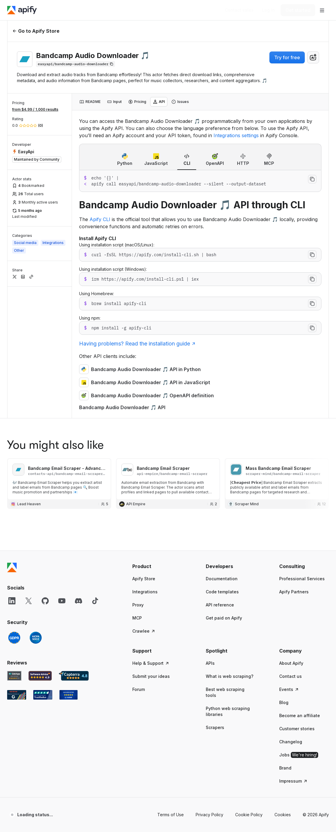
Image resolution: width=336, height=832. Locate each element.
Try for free (287, 57)
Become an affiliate (299, 583)
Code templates (222, 459)
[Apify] (22, 10)
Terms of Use (170, 682)
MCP (137, 486)
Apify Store (143, 446)
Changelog (290, 609)
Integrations (145, 459)
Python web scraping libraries (228, 579)
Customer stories (297, 596)
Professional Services (302, 446)
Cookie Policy (249, 682)
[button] (157, 434)
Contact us (290, 544)
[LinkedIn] (12, 469)
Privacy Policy (209, 682)
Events (289, 557)
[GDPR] (14, 506)
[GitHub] (45, 469)
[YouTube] (62, 469)
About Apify (291, 531)
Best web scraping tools (225, 560)
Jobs (298, 623)
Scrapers (215, 595)
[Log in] (268, 10)
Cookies (282, 682)
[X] (28, 469)
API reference (220, 473)
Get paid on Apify (224, 486)
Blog (283, 570)
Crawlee (144, 499)
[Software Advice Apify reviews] (40, 544)
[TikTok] (95, 469)
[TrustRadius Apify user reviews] (42, 563)
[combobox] (313, 57)
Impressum (293, 649)
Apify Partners (294, 459)
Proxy (138, 473)
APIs (210, 531)
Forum (138, 557)
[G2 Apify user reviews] (16, 563)
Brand (285, 636)
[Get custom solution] (239, 10)
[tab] (90, 102)
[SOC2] (36, 506)
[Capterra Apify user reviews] (74, 544)
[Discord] (78, 469)
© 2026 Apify (316, 682)
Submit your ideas (151, 544)
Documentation (222, 446)
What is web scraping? (229, 544)
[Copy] (75, 64)
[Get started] (298, 10)
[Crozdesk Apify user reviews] (68, 563)
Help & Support (150, 531)
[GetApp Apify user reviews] (14, 544)
